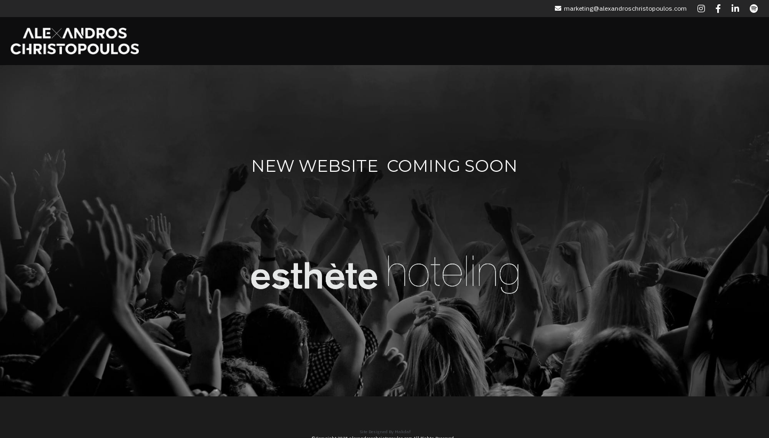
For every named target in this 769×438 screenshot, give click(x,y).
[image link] (314, 267)
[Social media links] (701, 8)
